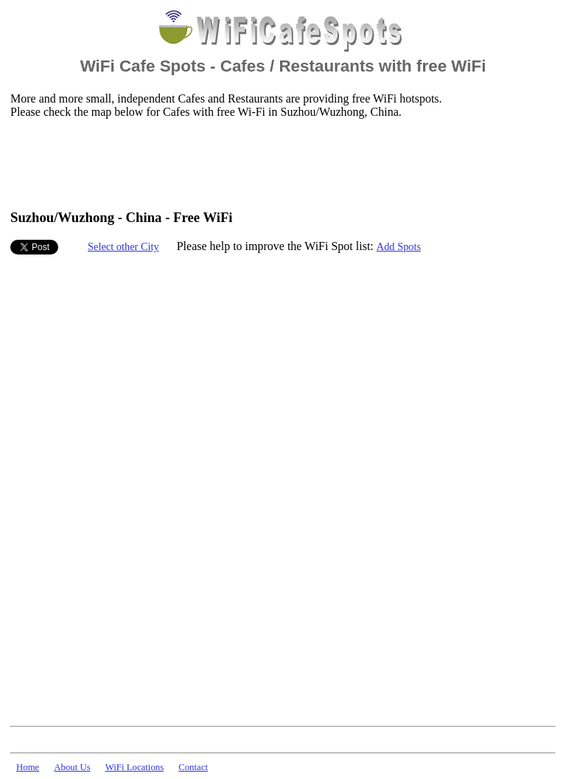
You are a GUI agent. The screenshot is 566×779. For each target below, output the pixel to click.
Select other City (123, 246)
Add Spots (399, 246)
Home (27, 767)
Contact (193, 767)
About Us (72, 767)
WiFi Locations (134, 767)
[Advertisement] (278, 163)
